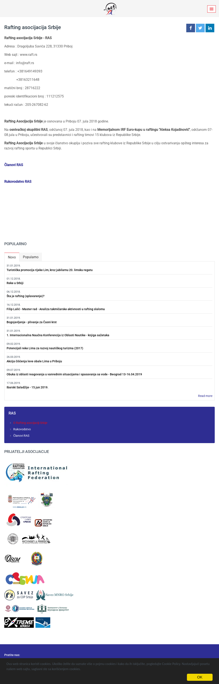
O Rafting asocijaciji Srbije (30, 423)
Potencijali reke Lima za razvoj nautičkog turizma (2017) (45, 348)
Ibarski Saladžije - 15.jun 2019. (27, 387)
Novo (13, 256)
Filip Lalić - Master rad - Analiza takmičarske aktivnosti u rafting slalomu (56, 309)
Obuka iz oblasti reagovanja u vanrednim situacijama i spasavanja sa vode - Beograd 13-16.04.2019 (74, 374)
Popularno (30, 257)
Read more (205, 396)
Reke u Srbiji (15, 283)
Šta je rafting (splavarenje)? (25, 296)
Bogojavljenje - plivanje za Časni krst (32, 322)
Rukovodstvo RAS (17, 182)
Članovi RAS (13, 165)
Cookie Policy (171, 664)
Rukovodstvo (22, 429)
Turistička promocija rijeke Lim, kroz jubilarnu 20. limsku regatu (50, 270)
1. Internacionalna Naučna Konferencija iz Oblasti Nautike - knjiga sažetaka (58, 335)
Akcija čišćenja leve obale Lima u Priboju (34, 361)
